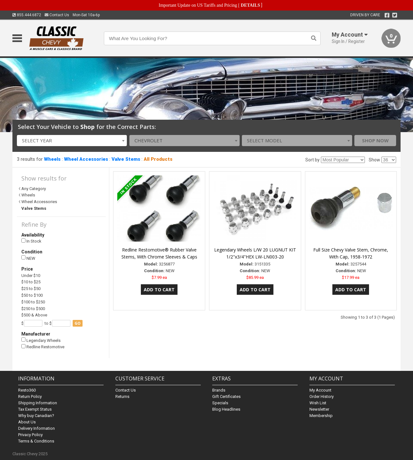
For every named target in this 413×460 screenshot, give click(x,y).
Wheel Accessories (86, 159)
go (78, 323)
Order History (321, 396)
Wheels (52, 159)
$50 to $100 (32, 295)
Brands (218, 390)
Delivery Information (36, 428)
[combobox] (72, 140)
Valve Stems (126, 159)
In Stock (31, 241)
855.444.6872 (26, 15)
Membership (321, 415)
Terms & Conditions (36, 441)
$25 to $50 (30, 288)
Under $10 (30, 275)
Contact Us (57, 15)
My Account (320, 390)
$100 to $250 (33, 302)
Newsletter (319, 409)
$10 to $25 (30, 282)
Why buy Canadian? (36, 415)
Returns (122, 396)
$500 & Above (34, 315)
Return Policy (30, 396)
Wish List (317, 402)
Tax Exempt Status (35, 409)
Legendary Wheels (41, 340)
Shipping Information (37, 402)
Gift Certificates (226, 396)
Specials (220, 402)
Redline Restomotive (42, 347)
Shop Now (375, 140)
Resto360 (27, 390)
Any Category (33, 188)
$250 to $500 (33, 308)
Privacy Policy (30, 434)
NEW (28, 258)
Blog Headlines (226, 409)
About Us (27, 422)
